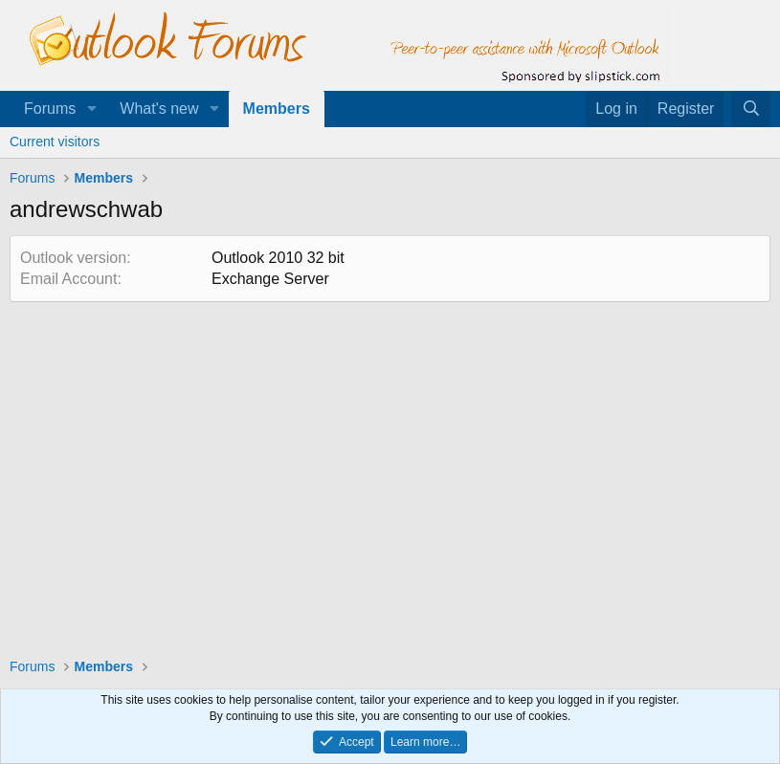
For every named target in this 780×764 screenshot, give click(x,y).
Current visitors (55, 141)
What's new (159, 108)
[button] (91, 109)
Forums (50, 108)
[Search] (750, 109)
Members (276, 108)
